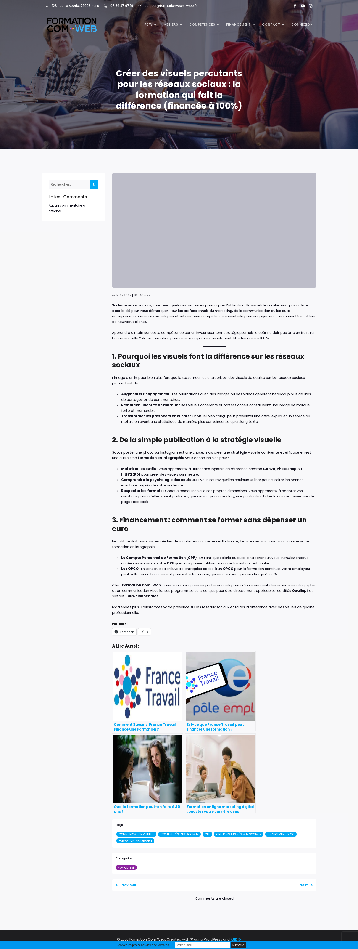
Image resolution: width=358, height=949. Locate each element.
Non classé (126, 867)
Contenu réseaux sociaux (179, 834)
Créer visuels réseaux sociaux (238, 834)
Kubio (236, 939)
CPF (207, 834)
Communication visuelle (136, 834)
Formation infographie (135, 841)
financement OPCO (281, 834)
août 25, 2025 (121, 295)
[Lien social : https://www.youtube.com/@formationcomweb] (301, 6)
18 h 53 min (142, 295)
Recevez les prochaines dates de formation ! (143, 945)
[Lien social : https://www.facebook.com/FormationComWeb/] (293, 6)
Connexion (302, 24)
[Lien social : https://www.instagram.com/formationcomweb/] (309, 6)
